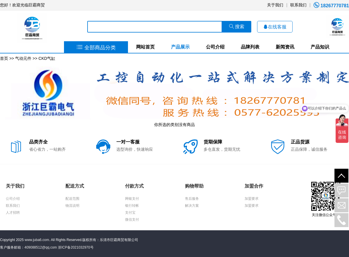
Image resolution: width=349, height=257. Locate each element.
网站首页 (145, 46)
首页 (4, 58)
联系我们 (298, 5)
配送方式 (74, 186)
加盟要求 (252, 199)
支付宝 (130, 213)
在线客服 (274, 26)
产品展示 (180, 46)
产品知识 (320, 46)
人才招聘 (13, 213)
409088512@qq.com (40, 247)
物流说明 (72, 206)
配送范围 (72, 199)
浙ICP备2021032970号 (76, 247)
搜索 (236, 26)
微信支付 (132, 220)
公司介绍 (215, 46)
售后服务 (192, 199)
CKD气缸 (46, 58)
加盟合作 (254, 186)
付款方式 (134, 186)
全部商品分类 (96, 48)
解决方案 (192, 206)
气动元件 (23, 58)
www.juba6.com (37, 240)
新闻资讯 (285, 46)
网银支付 (132, 199)
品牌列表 (250, 46)
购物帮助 (194, 186)
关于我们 (275, 5)
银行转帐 (132, 206)
